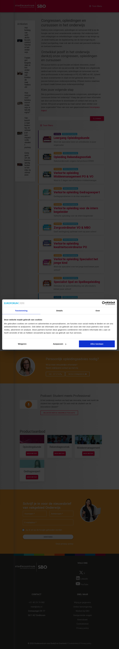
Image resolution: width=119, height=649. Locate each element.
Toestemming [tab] (21, 310)
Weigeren (22, 344)
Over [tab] (98, 310)
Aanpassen (59, 344)
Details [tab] (59, 310)
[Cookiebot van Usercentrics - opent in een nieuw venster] (104, 303)
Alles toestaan (96, 344)
